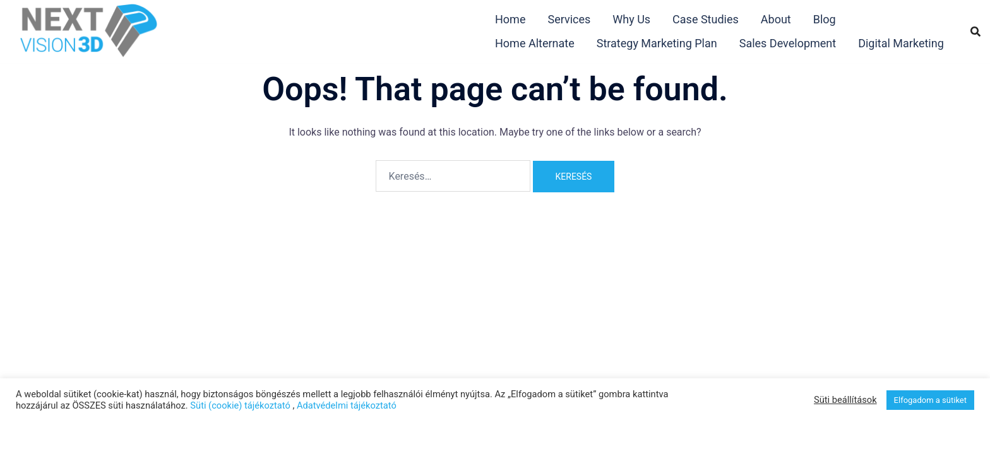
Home (510, 19)
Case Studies (705, 19)
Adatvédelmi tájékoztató (347, 405)
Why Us (631, 19)
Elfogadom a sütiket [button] (930, 400)
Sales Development (787, 43)
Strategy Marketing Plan (657, 43)
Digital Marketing (901, 43)
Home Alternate (535, 43)
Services (568, 19)
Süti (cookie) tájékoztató (240, 405)
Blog (824, 19)
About (776, 19)
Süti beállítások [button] (845, 399)
